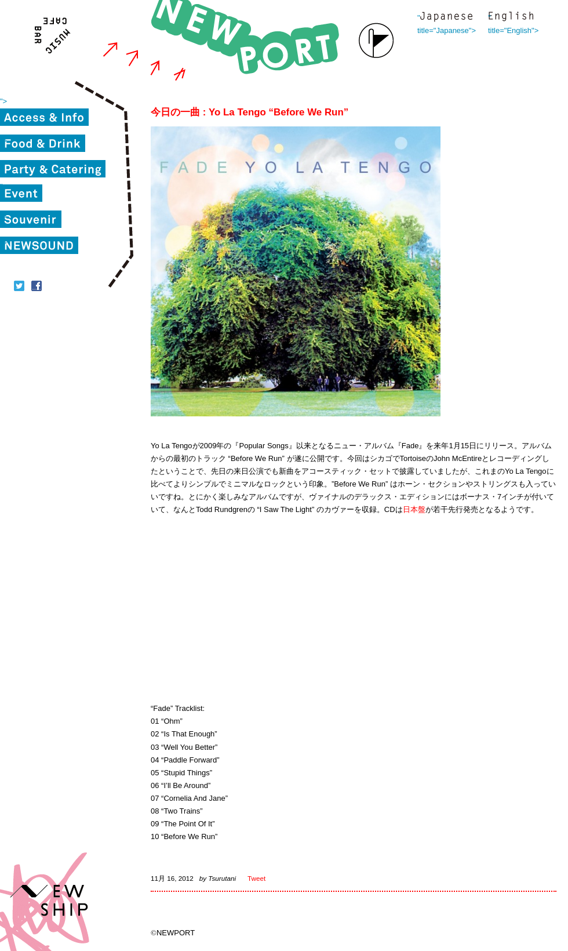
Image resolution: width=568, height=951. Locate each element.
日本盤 (414, 509)
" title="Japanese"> (446, 17)
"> (3, 101)
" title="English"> (510, 17)
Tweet (256, 878)
